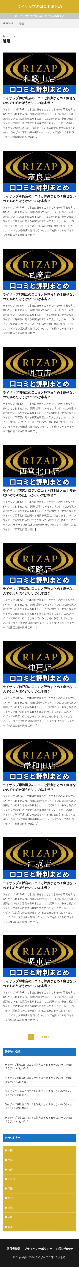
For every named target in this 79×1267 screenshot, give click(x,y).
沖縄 (10, 1207)
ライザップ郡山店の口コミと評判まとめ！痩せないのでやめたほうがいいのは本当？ (38, 1079)
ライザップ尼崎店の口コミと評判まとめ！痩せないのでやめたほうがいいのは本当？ (39, 297)
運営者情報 (13, 1248)
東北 (10, 1197)
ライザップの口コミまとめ (39, 6)
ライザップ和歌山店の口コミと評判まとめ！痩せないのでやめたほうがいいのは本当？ (39, 100)
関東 (10, 1226)
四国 (10, 1188)
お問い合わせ (64, 1248)
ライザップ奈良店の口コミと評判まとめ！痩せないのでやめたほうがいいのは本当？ (39, 198)
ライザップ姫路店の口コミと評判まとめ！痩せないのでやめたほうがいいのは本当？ (39, 591)
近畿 (21, 23)
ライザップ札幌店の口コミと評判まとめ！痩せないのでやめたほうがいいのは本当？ (38, 1066)
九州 (10, 1169)
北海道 (11, 1179)
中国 (10, 1150)
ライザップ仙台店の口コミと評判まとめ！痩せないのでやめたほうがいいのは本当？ (38, 1119)
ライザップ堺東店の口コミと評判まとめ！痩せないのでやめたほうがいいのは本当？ (39, 983)
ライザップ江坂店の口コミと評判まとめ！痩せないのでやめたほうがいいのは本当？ (39, 885)
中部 (10, 1159)
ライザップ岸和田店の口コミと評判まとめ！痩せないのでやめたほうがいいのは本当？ (39, 787)
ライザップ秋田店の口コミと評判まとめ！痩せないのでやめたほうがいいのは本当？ (38, 1106)
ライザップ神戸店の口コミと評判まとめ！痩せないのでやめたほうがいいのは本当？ (39, 689)
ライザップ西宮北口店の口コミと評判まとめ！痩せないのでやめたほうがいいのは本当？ (39, 493)
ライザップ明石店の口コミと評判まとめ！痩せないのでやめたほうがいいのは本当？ (39, 395)
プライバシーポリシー (38, 1248)
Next (44, 1036)
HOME (9, 23)
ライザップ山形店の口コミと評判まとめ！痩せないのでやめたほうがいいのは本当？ (38, 1093)
